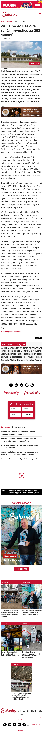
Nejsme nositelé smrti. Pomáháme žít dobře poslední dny (21, 354)
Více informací (21, 569)
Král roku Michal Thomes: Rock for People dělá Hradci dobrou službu (21, 360)
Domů (3, 22)
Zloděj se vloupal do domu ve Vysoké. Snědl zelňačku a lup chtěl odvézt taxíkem (31, 655)
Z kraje (5, 582)
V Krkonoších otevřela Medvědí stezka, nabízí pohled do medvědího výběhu (9, 613)
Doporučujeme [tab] (18, 427)
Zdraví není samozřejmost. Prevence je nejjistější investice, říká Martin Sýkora (21, 357)
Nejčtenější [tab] (5, 427)
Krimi (25, 623)
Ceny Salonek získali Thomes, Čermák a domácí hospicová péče (10, 654)
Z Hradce (10, 22)
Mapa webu (35, 724)
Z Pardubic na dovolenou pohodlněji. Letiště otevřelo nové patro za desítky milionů (21, 696)
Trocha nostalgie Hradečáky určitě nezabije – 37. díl (20, 459)
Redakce (21, 730)
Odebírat (28, 415)
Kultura (26, 582)
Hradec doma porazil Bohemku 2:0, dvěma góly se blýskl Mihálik (21, 351)
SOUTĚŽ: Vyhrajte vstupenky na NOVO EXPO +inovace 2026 (21, 348)
